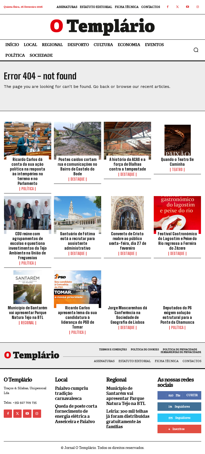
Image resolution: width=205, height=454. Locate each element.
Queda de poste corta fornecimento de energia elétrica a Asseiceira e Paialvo (76, 413)
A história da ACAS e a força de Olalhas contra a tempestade (127, 164)
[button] (196, 49)
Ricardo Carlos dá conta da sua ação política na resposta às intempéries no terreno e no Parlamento (27, 171)
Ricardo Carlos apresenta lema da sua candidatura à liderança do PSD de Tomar (77, 317)
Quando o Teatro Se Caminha (177, 162)
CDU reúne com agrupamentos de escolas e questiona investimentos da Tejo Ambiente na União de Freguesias (28, 245)
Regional (27, 323)
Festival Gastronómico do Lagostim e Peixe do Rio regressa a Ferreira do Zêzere (177, 240)
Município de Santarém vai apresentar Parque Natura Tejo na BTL (27, 312)
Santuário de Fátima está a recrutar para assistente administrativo (77, 240)
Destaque (77, 179)
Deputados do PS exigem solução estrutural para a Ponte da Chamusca (177, 315)
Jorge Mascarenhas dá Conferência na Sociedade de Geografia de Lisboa (127, 315)
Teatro (177, 170)
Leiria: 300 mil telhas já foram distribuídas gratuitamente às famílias (127, 418)
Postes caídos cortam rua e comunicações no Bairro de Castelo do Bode (77, 166)
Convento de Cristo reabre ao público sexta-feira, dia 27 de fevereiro (127, 240)
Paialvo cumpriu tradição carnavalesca (71, 393)
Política (27, 189)
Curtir (192, 395)
